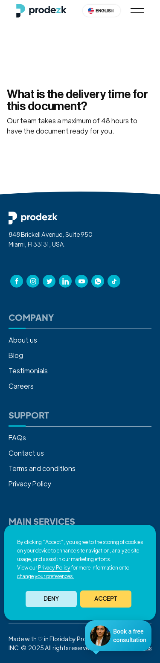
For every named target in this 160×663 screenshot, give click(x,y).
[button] (105, 599)
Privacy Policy (54, 567)
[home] (41, 10)
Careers (21, 385)
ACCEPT (105, 598)
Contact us (26, 452)
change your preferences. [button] (45, 576)
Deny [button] (51, 598)
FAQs (17, 437)
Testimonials (28, 370)
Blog (16, 355)
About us (23, 339)
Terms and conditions (42, 468)
